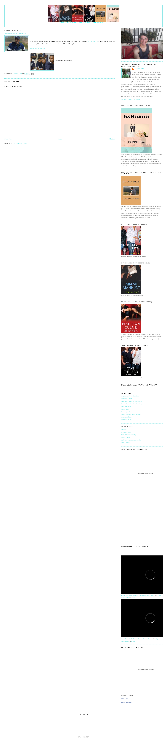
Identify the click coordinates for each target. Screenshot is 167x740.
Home (60, 139)
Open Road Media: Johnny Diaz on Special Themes (137, 639)
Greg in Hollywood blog (128, 435)
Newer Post (7, 139)
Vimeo (133, 598)
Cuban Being (125, 409)
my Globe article (93, 41)
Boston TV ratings (127, 406)
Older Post (111, 139)
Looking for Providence (128, 412)
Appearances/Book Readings (130, 396)
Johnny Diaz (139, 68)
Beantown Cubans (126, 398)
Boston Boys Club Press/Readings (131, 404)
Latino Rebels (125, 437)
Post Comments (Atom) (20, 143)
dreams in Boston (37, 48)
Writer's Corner (126, 419)
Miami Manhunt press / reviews (131, 414)
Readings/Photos (126, 417)
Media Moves (125, 442)
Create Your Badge (126, 702)
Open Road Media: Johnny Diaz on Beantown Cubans (137, 595)
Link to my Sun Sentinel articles (131, 440)
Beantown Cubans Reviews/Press (131, 401)
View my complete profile (131, 99)
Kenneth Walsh (126, 432)
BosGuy (123, 429)
